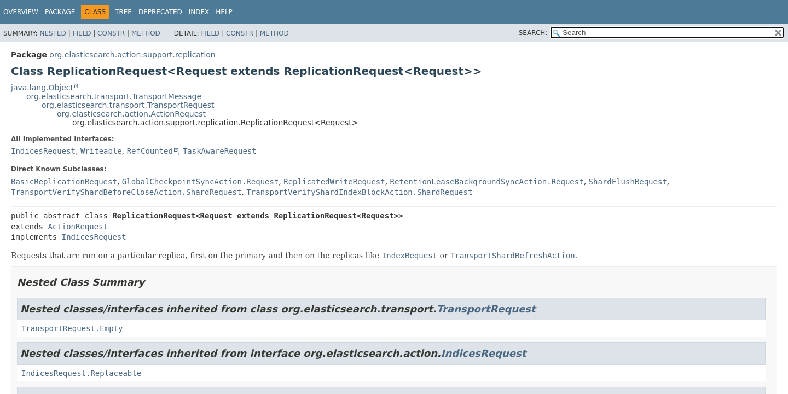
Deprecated (160, 12)
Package (60, 12)
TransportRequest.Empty (72, 328)
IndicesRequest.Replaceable (81, 373)
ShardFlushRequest (628, 181)
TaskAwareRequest (220, 151)
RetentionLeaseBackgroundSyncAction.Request (487, 181)
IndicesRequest (43, 151)
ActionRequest (78, 226)
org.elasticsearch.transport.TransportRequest (128, 105)
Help (224, 12)
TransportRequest (486, 309)
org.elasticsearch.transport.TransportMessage (113, 96)
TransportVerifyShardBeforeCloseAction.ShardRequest (126, 192)
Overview (20, 12)
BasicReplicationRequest (64, 181)
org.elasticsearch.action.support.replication (132, 54)
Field (81, 33)
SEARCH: (533, 33)
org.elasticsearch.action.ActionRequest (131, 113)
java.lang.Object (42, 87)
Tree (123, 12)
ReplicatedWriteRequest (334, 181)
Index (199, 12)
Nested (52, 33)
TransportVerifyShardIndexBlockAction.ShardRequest (359, 192)
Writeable (101, 151)
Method (145, 33)
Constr (111, 33)
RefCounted (150, 151)
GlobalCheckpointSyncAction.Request (200, 181)
